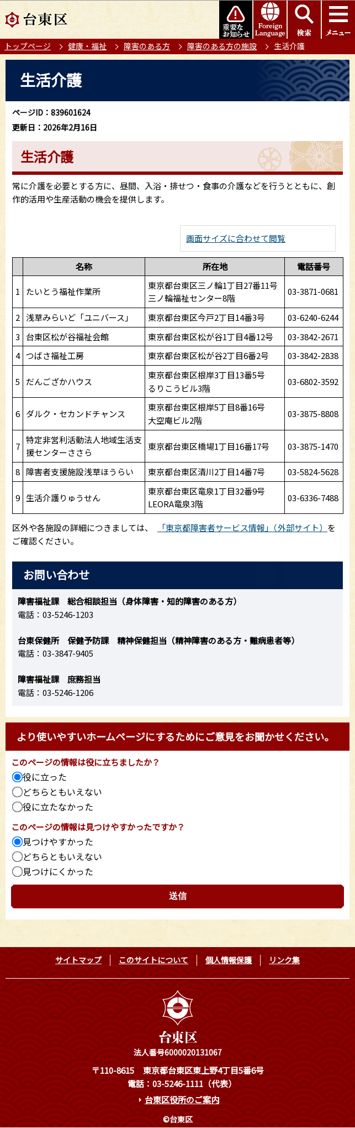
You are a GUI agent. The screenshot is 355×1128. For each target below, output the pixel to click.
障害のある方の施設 (222, 45)
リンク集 (284, 959)
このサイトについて (153, 959)
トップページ (27, 45)
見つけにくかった (58, 871)
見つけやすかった (58, 841)
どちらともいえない (62, 791)
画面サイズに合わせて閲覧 (235, 238)
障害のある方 (147, 45)
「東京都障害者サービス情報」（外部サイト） (242, 527)
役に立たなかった (58, 806)
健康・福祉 (87, 45)
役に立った (45, 776)
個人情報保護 (228, 959)
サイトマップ (78, 959)
